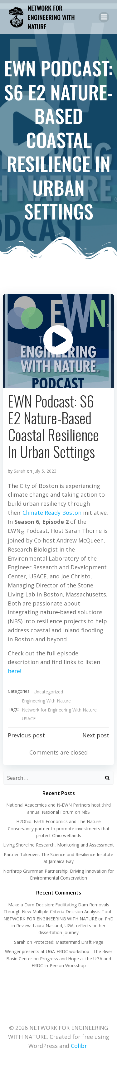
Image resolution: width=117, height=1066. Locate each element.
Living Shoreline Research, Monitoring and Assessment (58, 845)
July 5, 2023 (44, 471)
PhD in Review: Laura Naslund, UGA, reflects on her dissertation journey (63, 926)
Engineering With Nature (46, 701)
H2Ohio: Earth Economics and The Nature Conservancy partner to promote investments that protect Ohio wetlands (59, 828)
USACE (29, 718)
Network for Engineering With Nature (59, 710)
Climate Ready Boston (51, 512)
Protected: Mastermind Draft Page (68, 942)
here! (14, 671)
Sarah (19, 471)
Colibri (80, 1045)
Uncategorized (48, 692)
